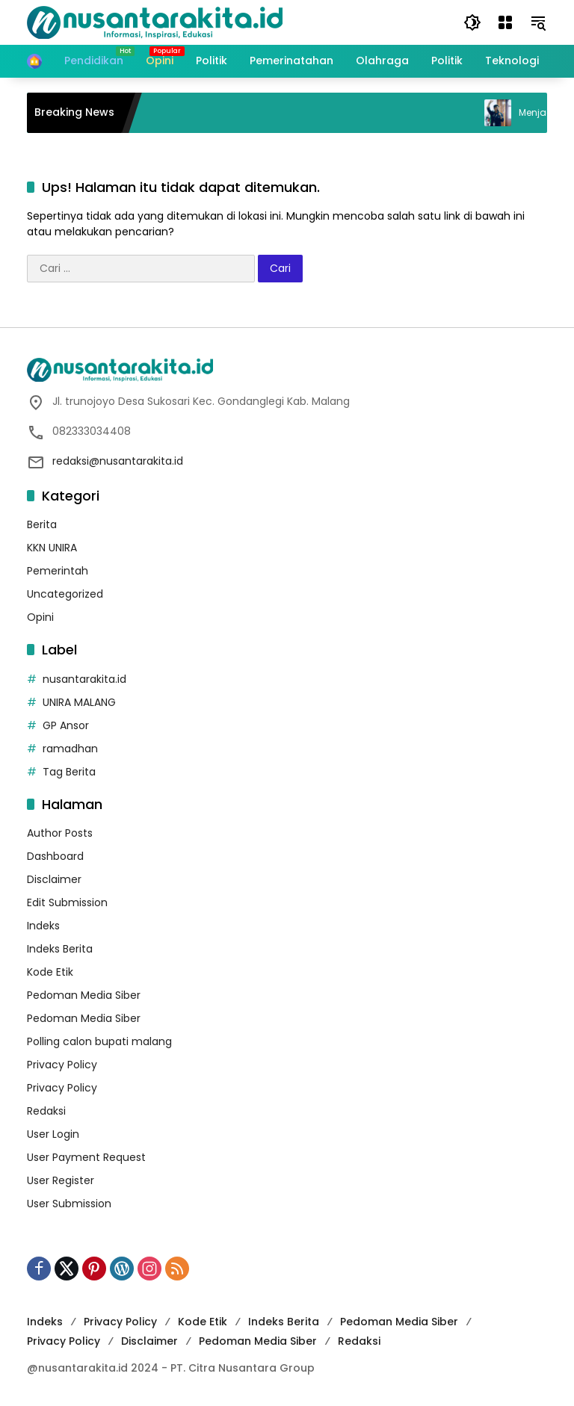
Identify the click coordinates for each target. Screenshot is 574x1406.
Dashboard (55, 856)
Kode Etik (50, 971)
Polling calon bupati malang (99, 1041)
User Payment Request (86, 1157)
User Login (53, 1134)
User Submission (69, 1203)
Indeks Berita (60, 948)
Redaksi (46, 1110)
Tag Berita (69, 771)
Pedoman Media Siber (84, 995)
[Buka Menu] (505, 22)
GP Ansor (66, 725)
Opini (40, 617)
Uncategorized (65, 593)
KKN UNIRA (52, 547)
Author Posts (60, 833)
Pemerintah (57, 570)
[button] (472, 22)
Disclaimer (54, 879)
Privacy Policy (62, 1064)
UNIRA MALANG (79, 702)
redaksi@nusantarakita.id (117, 460)
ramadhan (70, 748)
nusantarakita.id (84, 679)
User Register (60, 1180)
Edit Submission (67, 902)
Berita (42, 524)
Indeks (43, 925)
